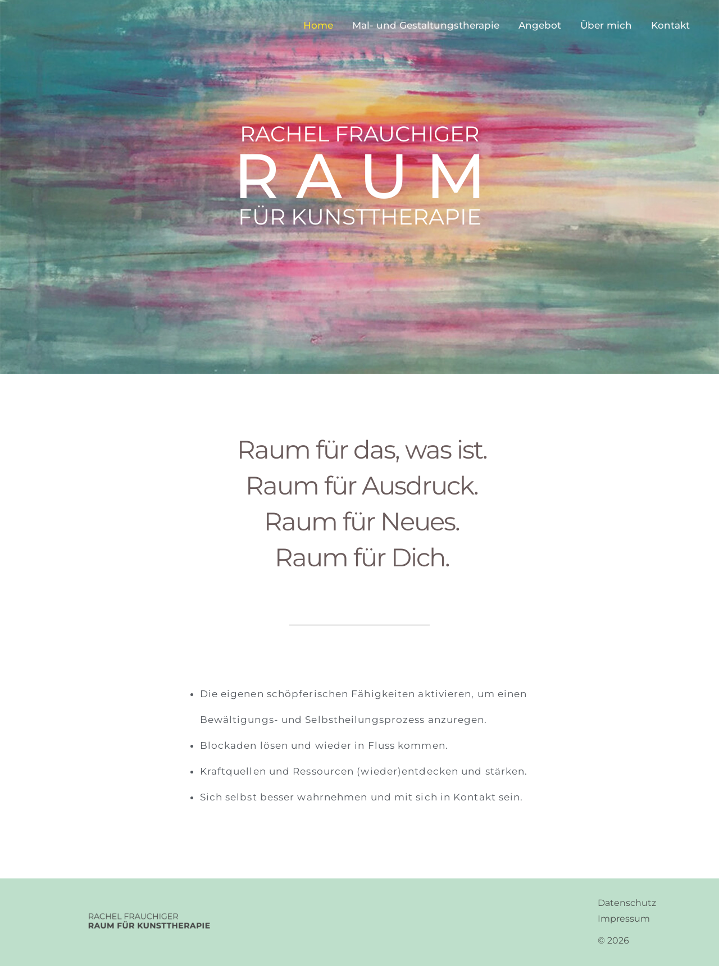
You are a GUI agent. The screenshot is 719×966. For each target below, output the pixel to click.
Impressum (624, 918)
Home (318, 25)
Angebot (539, 25)
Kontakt (670, 25)
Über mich (606, 25)
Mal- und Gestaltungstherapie (425, 25)
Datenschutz (627, 903)
